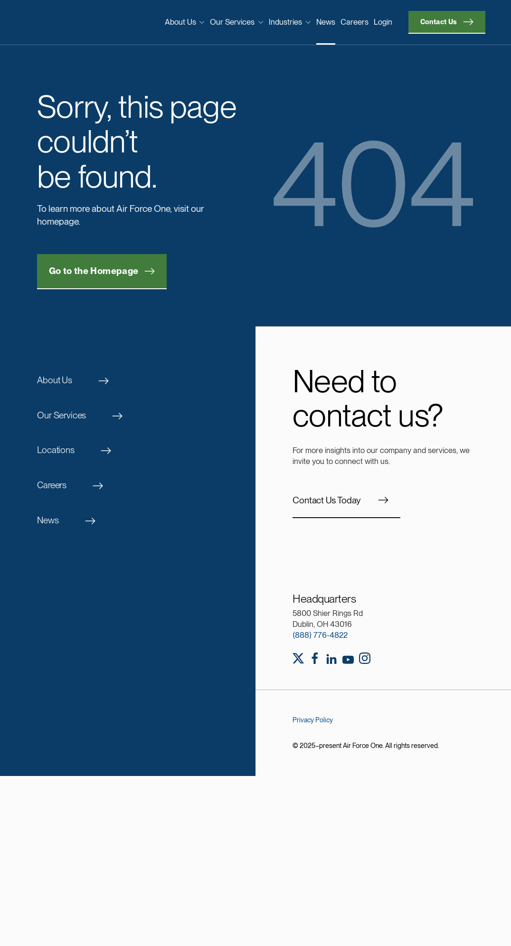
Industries (290, 22)
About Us (185, 22)
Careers (355, 22)
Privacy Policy (313, 720)
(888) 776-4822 (320, 635)
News (325, 22)
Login (383, 22)
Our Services (237, 22)
